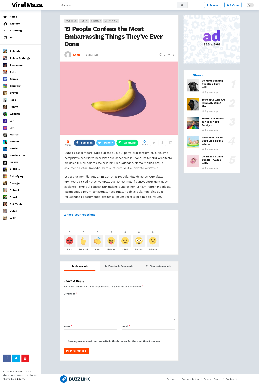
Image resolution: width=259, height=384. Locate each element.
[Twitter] (16, 358)
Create (213, 5)
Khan (76, 54)
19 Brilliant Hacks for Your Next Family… (213, 122)
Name (68, 326)
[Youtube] (25, 358)
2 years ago (92, 54)
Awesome (71, 21)
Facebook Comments (119, 266)
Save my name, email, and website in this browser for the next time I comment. (115, 341)
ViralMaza (27, 5)
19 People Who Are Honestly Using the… (213, 103)
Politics (96, 21)
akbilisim (19, 379)
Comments (80, 266)
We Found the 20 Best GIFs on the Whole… (212, 141)
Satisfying (111, 21)
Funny (84, 21)
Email (126, 326)
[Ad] (212, 39)
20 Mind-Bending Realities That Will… (212, 84)
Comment (70, 294)
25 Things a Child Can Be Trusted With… (212, 160)
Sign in (233, 5)
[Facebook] (7, 358)
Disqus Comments (158, 266)
